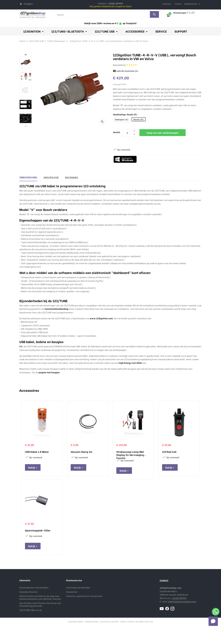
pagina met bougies (49, 372)
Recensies (71, 177)
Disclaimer (71, 591)
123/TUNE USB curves (30, 610)
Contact (166, 3)
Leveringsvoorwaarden (78, 587)
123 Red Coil (169, 451)
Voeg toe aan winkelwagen (162, 132)
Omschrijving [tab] (28, 177)
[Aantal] (127, 132)
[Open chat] (213, 621)
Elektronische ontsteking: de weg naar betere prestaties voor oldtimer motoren (40, 597)
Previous (25, 126)
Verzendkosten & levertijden (34, 587)
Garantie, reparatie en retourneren (84, 596)
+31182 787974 (178, 598)
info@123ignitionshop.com (182, 601)
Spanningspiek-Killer (37, 530)
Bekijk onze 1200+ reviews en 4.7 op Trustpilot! (110, 23)
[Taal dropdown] (193, 4)
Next (25, 54)
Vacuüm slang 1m (81, 451)
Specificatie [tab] (51, 177)
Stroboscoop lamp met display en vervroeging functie (130, 453)
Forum (178, 3)
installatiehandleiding (56, 308)
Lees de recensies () (125, 70)
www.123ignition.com (101, 318)
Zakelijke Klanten (28, 591)
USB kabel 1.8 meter (37, 451)
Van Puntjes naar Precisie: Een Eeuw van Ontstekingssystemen (40, 604)
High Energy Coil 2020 (130, 362)
